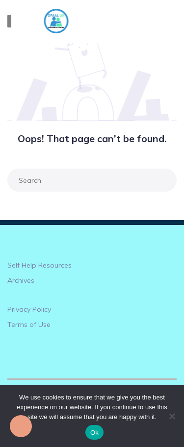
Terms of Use (29, 324)
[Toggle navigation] (9, 21)
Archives (20, 280)
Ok (94, 432)
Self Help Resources (39, 265)
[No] (172, 416)
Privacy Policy (29, 309)
